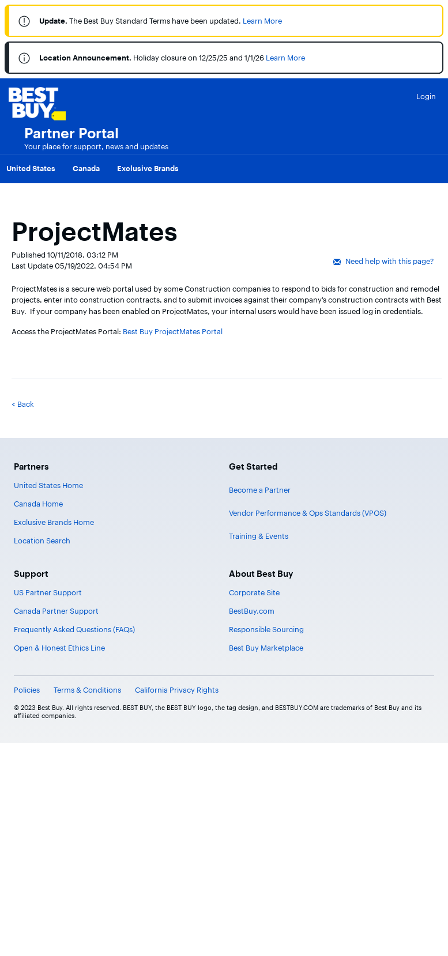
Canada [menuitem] (86, 168)
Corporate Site (254, 592)
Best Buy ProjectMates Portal (173, 331)
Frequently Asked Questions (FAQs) (74, 629)
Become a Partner (260, 489)
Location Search (42, 540)
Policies (27, 689)
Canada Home (38, 503)
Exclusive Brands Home (54, 522)
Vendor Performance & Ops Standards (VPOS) (307, 512)
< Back (23, 404)
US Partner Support (48, 592)
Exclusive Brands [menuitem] (148, 168)
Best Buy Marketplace (266, 647)
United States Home (48, 485)
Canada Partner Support (56, 610)
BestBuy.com (251, 610)
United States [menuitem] (30, 168)
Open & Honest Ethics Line (59, 647)
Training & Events (258, 536)
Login (426, 96)
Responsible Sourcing (266, 629)
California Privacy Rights (177, 689)
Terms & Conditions (87, 689)
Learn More (262, 20)
